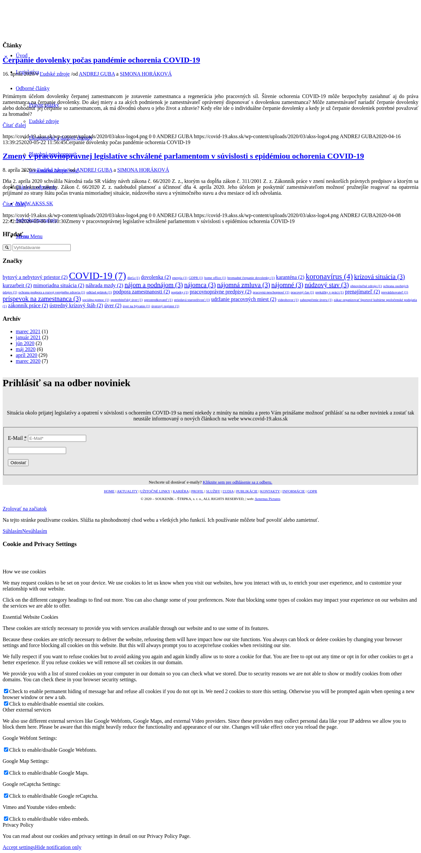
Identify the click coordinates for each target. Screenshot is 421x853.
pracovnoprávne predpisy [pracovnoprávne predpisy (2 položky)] (221, 292)
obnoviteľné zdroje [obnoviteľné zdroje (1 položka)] (366, 286)
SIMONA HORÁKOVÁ (146, 74)
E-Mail (17, 438)
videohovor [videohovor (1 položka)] (288, 300)
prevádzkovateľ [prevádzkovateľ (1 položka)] (394, 292)
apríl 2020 (26, 355)
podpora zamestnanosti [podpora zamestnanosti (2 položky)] (141, 292)
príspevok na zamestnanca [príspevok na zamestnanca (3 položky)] (42, 298)
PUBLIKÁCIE (247, 491)
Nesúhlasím (34, 531)
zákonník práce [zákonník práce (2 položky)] (28, 306)
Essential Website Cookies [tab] (30, 617)
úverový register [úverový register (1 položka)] (165, 306)
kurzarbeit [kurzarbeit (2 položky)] (17, 286)
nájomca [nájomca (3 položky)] (200, 285)
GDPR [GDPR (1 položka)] (196, 278)
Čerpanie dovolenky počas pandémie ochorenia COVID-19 (101, 60)
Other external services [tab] (27, 710)
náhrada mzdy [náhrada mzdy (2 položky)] (104, 286)
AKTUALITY (127, 491)
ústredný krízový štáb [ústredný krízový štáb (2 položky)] (76, 306)
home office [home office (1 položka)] (215, 278)
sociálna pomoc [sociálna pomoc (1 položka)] (95, 300)
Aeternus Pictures (267, 499)
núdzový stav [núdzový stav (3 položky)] (327, 285)
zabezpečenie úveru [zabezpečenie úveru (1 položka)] (316, 300)
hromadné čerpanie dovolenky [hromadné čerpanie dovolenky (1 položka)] (251, 278)
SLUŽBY (213, 491)
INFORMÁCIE (294, 491)
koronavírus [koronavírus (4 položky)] (329, 276)
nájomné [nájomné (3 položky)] (287, 285)
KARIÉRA (180, 491)
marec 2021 (28, 331)
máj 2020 (26, 349)
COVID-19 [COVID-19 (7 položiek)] (97, 275)
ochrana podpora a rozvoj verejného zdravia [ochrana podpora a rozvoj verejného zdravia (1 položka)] (51, 292)
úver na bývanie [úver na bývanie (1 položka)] (136, 306)
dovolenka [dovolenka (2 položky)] (156, 277)
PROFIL (197, 491)
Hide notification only (58, 847)
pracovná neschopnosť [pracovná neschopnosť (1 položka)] (271, 292)
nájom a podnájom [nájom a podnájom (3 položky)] (154, 285)
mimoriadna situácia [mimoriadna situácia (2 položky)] (58, 286)
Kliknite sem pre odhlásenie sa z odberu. (237, 482)
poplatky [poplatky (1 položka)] (179, 292)
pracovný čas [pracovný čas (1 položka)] (302, 292)
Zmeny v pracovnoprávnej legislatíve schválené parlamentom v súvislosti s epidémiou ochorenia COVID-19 (183, 156)
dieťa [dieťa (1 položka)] (133, 278)
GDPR (312, 491)
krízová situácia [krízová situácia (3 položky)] (379, 276)
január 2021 (28, 337)
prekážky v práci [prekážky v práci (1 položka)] (329, 292)
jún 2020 (25, 343)
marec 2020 (28, 361)
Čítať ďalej (14, 125)
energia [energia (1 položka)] (179, 278)
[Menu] (29, 236)
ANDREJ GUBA (97, 74)
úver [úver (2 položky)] (112, 306)
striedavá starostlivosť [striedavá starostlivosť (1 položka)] (192, 300)
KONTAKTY (270, 491)
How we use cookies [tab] (24, 571)
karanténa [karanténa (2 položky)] (290, 277)
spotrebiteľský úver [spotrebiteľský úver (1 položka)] (127, 300)
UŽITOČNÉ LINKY (155, 491)
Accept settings (19, 847)
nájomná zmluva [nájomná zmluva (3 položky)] (243, 285)
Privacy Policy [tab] (18, 825)
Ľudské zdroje (55, 74)
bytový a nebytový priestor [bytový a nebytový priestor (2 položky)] (35, 277)
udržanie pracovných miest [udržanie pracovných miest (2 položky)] (243, 299)
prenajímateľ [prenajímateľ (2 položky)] (362, 292)
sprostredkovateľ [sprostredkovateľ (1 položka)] (158, 300)
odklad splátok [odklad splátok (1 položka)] (99, 292)
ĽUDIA (228, 491)
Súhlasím (12, 531)
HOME (109, 491)
